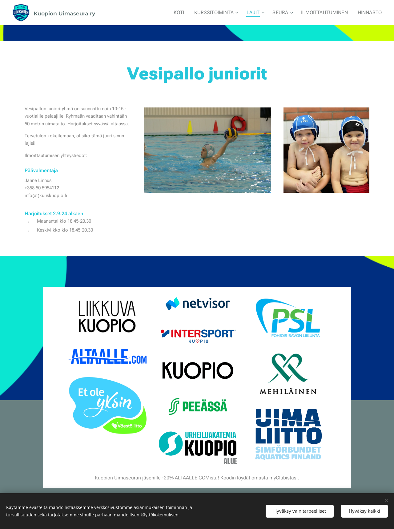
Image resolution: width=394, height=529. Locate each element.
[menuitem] (188, 12)
